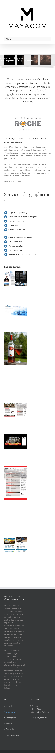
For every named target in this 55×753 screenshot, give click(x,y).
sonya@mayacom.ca (38, 717)
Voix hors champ (13, 735)
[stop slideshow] (34, 129)
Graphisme (10, 712)
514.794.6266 (35, 709)
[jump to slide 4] (31, 129)
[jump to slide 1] (23, 129)
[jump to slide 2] (26, 129)
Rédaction (10, 723)
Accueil (9, 706)
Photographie (11, 717)
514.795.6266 (43, 712)
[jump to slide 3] (28, 129)
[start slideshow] (20, 129)
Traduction (10, 729)
